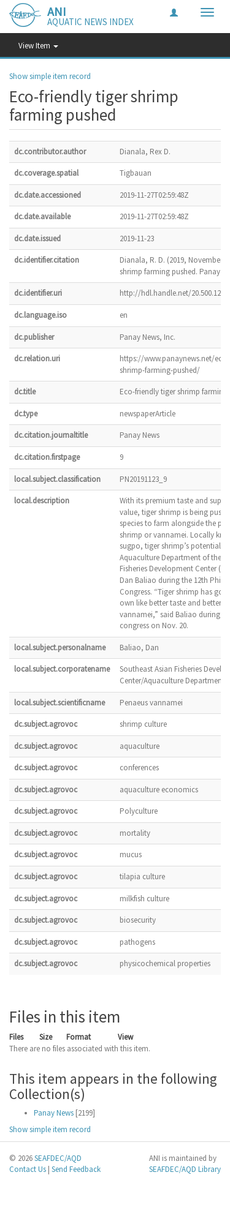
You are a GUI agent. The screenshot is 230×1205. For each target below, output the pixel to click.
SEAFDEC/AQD (58, 1158)
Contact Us (27, 1169)
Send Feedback (76, 1169)
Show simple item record (50, 76)
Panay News (54, 1113)
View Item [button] (38, 45)
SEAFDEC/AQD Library (185, 1169)
